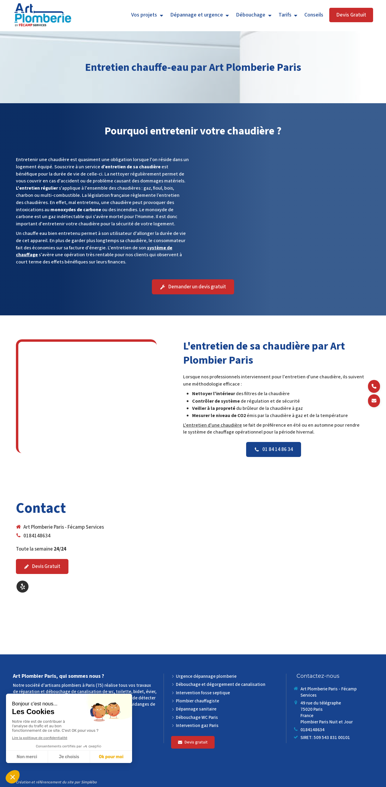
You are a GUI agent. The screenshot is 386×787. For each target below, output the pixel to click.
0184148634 (36, 535)
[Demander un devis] (374, 400)
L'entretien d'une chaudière (212, 425)
